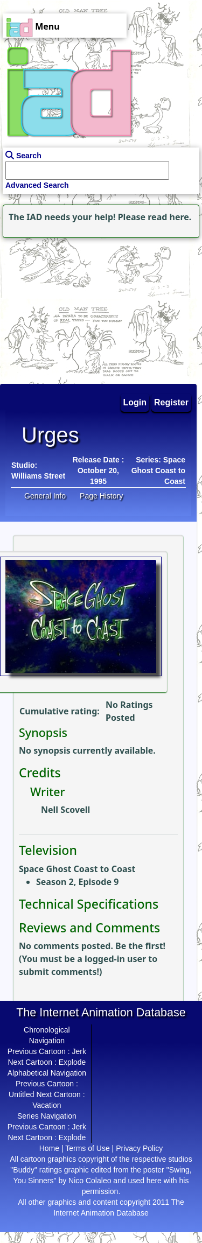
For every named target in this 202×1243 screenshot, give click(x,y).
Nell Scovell (65, 810)
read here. (169, 217)
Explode (72, 1062)
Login (135, 402)
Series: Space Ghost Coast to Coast (158, 470)
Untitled (21, 1094)
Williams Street (38, 476)
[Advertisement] (67, 308)
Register (171, 402)
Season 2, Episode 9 (77, 882)
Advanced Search (37, 185)
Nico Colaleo (89, 1180)
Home (49, 1148)
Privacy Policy (139, 1148)
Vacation (46, 1105)
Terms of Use (87, 1148)
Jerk (79, 1051)
